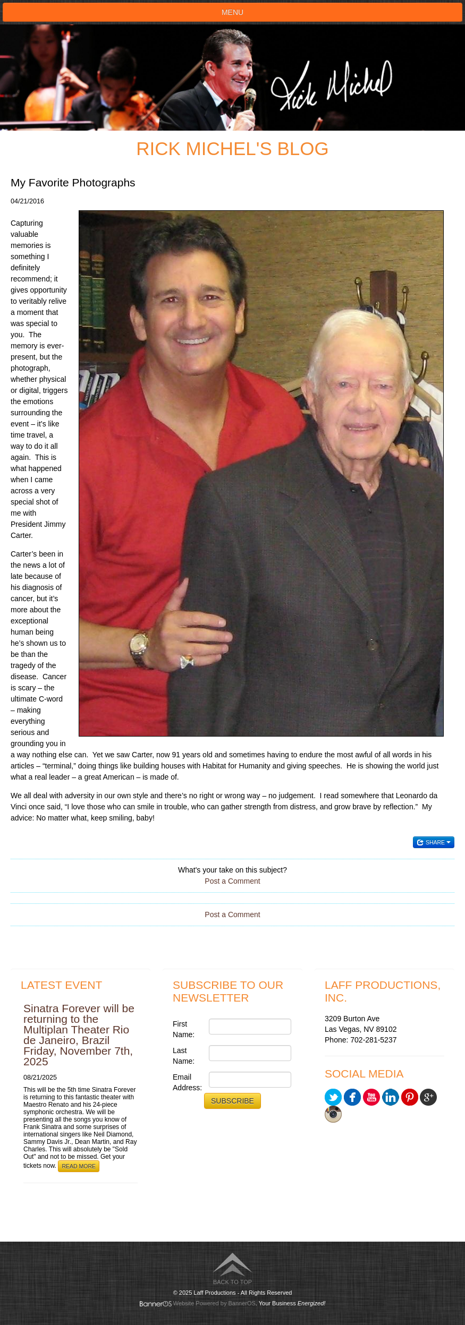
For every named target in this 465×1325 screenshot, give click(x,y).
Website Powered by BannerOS (214, 1303)
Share (434, 842)
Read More (79, 1166)
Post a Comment (232, 881)
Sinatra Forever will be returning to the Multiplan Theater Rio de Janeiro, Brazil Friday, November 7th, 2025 (78, 1034)
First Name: (184, 1029)
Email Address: (187, 1082)
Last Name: (184, 1055)
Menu (232, 12)
